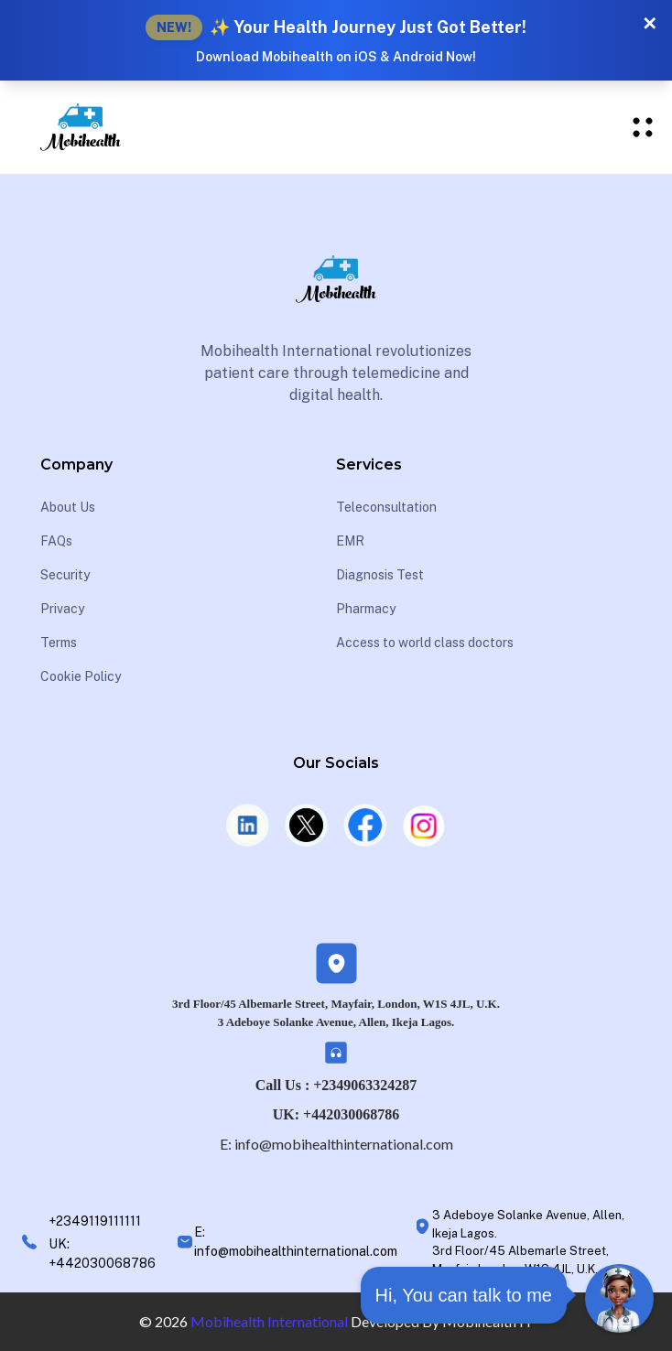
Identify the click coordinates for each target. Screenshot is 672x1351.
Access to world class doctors (425, 642)
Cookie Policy (80, 676)
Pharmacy (366, 608)
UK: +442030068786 (336, 1114)
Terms (58, 642)
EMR (350, 541)
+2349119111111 (95, 1221)
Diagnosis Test (380, 574)
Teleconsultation (386, 507)
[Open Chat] (619, 1298)
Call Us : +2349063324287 (336, 1085)
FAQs (56, 541)
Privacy (62, 608)
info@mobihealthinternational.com (343, 1143)
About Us (67, 507)
